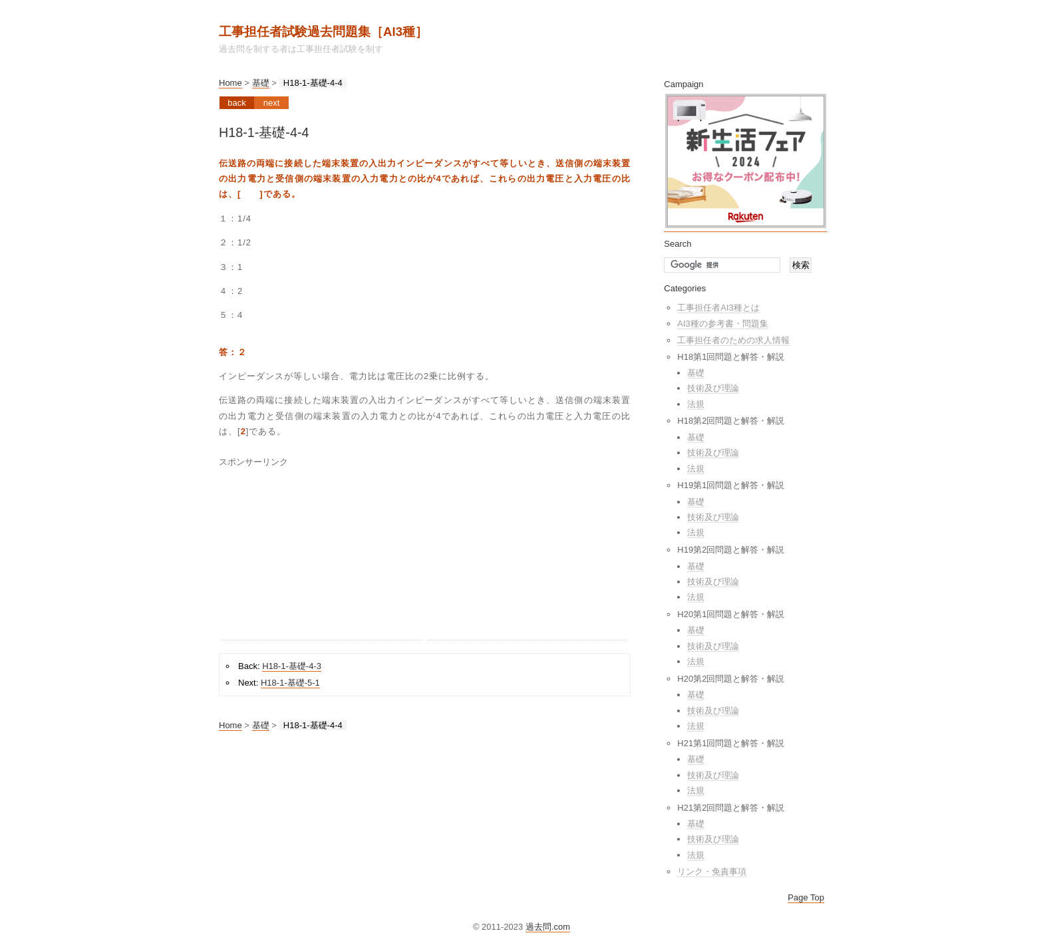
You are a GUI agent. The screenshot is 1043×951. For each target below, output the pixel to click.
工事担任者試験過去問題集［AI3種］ (323, 32)
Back (236, 103)
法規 (695, 404)
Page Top (806, 897)
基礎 (260, 83)
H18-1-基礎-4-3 (291, 666)
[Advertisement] (322, 557)
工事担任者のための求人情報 (733, 340)
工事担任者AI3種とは (718, 308)
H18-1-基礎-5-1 (290, 683)
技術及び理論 (713, 388)
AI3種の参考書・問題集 (722, 324)
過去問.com (547, 927)
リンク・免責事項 (711, 872)
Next (271, 103)
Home (230, 83)
